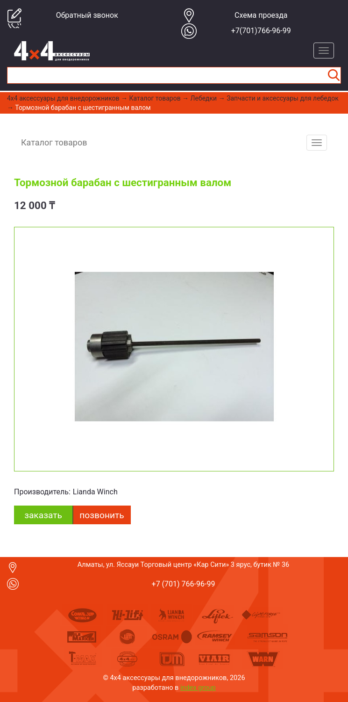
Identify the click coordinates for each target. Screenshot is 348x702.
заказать (43, 515)
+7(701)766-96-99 (261, 30)
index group (198, 687)
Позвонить (101, 515)
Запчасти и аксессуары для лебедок (283, 98)
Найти (334, 75)
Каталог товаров (155, 98)
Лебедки (204, 98)
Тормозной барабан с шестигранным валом (82, 107)
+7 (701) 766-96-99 (183, 583)
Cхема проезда (261, 15)
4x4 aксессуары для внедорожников (63, 98)
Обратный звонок (87, 15)
